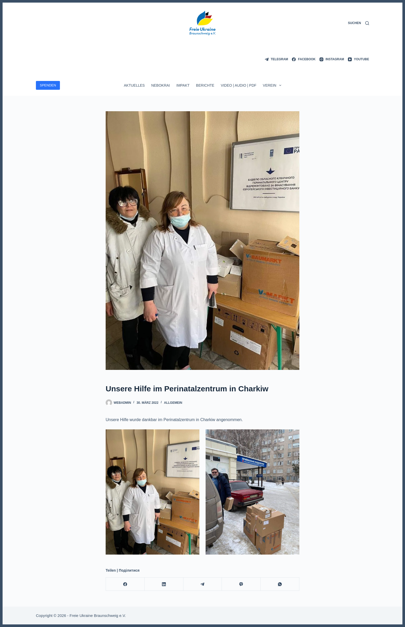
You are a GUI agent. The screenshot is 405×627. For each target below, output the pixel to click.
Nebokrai (160, 85)
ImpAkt (183, 85)
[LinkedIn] (164, 584)
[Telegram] (276, 59)
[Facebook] (303, 59)
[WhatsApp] (280, 584)
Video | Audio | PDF (238, 85)
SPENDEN (48, 85)
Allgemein (173, 403)
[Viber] (241, 584)
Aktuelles (134, 85)
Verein (273, 85)
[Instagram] (332, 59)
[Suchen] (358, 23)
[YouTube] (358, 59)
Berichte (205, 85)
